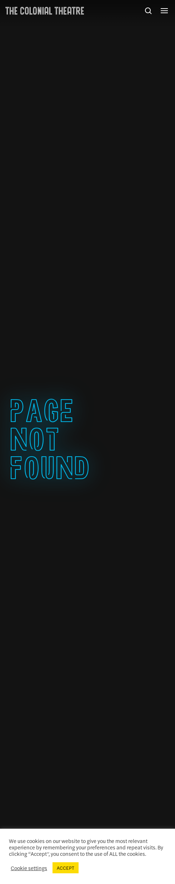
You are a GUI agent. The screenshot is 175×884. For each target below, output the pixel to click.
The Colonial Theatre (44, 11)
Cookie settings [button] (29, 868)
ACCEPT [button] (65, 867)
